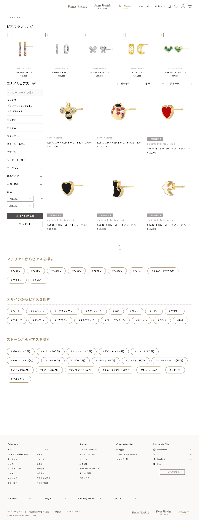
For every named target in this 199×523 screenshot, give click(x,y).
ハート (16, 311)
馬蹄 (117, 311)
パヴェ (135, 311)
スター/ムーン (94, 311)
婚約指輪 (41, 468)
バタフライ (62, 320)
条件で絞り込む (25, 215)
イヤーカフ (12, 482)
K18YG (16, 270)
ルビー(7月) (78, 360)
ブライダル (17, 111)
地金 (181, 320)
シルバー (39, 280)
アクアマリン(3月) (82, 351)
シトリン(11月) (21, 369)
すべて (10, 449)
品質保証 (83, 464)
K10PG (97, 270)
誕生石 (40, 464)
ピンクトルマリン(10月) (170, 360)
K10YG (77, 270)
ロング (162, 320)
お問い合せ (84, 478)
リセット (25, 223)
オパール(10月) (150, 369)
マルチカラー (20, 378)
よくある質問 (85, 473)
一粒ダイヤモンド (65, 311)
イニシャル (38, 311)
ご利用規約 (57, 511)
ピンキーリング (14, 468)
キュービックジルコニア (117, 369)
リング (10, 464)
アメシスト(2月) (51, 351)
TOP (9, 17)
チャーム (41, 454)
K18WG (57, 270)
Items (140, 6)
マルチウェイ (87, 320)
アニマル (39, 320)
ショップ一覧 (122, 459)
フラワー (175, 311)
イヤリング (12, 478)
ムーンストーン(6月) (24, 360)
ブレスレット (42, 449)
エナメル (142, 320)
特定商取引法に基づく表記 (39, 511)
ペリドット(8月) (106, 360)
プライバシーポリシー (73, 511)
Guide (158, 6)
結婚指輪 (41, 473)
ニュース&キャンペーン (126, 454)
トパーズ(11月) (50, 369)
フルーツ (17, 320)
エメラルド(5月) (145, 351)
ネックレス (12, 459)
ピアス (17, 17)
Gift (149, 6)
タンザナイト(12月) (81, 369)
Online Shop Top (15, 511)
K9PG (138, 270)
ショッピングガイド (88, 449)
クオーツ (176, 369)
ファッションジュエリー (23, 105)
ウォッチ (41, 459)
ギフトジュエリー (44, 478)
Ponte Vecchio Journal (89, 468)
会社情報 (120, 449)
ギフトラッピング (87, 454)
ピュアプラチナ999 (163, 270)
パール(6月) (53, 360)
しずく (154, 311)
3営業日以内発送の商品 (18, 454)
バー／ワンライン (116, 320)
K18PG (36, 270)
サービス (83, 459)
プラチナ (17, 280)
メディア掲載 (42, 482)
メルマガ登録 (172, 472)
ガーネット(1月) (21, 351)
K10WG (118, 270)
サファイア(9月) (136, 360)
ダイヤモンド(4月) (114, 351)
